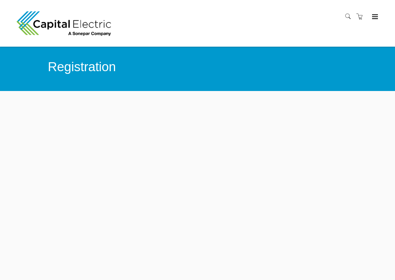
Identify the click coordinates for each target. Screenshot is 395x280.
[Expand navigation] (374, 17)
